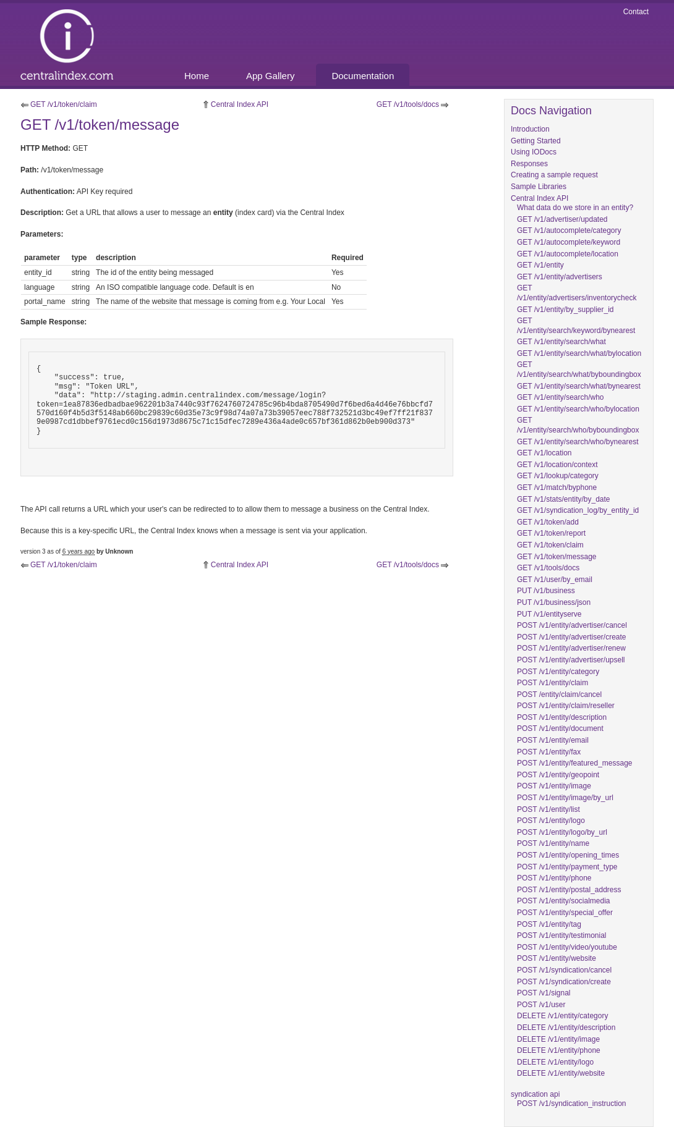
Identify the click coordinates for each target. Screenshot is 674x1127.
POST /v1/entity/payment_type (567, 867)
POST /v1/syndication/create (564, 981)
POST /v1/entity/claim (552, 682)
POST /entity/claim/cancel (559, 694)
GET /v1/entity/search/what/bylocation (579, 353)
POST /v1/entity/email (553, 740)
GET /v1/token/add (548, 522)
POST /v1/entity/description (562, 717)
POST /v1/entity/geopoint (558, 774)
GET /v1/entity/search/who (560, 397)
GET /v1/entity (540, 265)
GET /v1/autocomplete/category (569, 230)
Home (196, 75)
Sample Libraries (538, 186)
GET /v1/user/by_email (554, 579)
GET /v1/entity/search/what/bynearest (579, 386)
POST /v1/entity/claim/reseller (566, 705)
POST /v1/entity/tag (549, 924)
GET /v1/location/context (557, 464)
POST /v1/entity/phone (554, 878)
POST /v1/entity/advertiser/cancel (572, 625)
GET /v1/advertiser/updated (562, 219)
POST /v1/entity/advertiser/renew (571, 648)
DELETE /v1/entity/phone (558, 1050)
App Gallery (270, 75)
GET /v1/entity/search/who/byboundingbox (578, 425)
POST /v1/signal (543, 993)
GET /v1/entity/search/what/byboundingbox (579, 369)
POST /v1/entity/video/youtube (567, 947)
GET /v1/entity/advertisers (559, 276)
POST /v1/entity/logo (551, 820)
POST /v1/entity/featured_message (575, 763)
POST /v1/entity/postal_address (569, 889)
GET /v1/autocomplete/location (567, 254)
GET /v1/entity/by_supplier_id (565, 309)
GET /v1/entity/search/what (561, 341)
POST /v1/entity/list (548, 809)
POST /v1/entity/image (554, 786)
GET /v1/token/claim (63, 104)
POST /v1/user (541, 1004)
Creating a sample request (554, 175)
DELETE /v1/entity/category (562, 1015)
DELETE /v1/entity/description (566, 1027)
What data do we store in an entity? (575, 207)
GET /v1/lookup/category (558, 475)
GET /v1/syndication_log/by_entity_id (578, 510)
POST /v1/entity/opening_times (568, 855)
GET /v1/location (544, 453)
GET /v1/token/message (557, 556)
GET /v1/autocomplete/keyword (568, 242)
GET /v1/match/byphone (557, 487)
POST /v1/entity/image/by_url (565, 797)
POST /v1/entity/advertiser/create (571, 637)
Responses (529, 163)
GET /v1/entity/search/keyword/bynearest (576, 325)
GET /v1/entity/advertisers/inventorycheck (576, 293)
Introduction (530, 129)
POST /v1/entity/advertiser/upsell (571, 660)
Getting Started (536, 141)
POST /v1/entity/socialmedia (563, 901)
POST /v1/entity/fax (549, 752)
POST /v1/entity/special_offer (565, 912)
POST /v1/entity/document (560, 728)
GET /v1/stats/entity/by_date (563, 499)
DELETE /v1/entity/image (558, 1039)
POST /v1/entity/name (553, 843)
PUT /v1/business (546, 590)
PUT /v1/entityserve (549, 614)
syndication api (535, 1094)
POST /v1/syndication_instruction (571, 1103)
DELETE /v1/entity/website (561, 1073)
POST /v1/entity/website (556, 958)
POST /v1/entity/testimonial (562, 935)
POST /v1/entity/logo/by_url (562, 832)
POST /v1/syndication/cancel (564, 970)
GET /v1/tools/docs (408, 104)
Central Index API (239, 104)
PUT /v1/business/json (554, 602)
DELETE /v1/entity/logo (555, 1062)
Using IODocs (534, 152)
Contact (636, 11)
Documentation (362, 75)
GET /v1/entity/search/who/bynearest (578, 441)
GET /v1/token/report (551, 533)
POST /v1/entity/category (558, 671)
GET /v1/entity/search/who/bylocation (578, 409)
